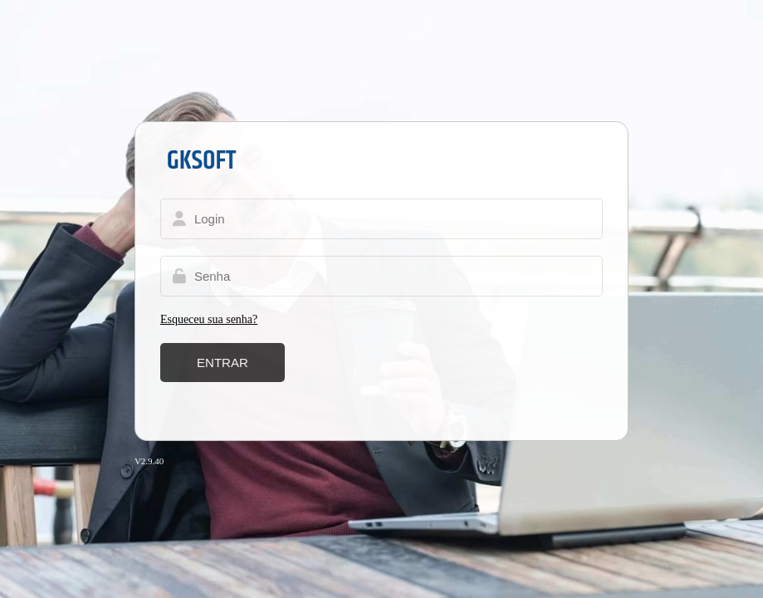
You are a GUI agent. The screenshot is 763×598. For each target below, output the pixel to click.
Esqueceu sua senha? (208, 319)
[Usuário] (381, 219)
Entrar (222, 362)
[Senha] (381, 276)
